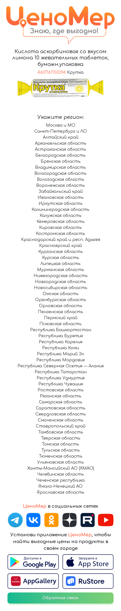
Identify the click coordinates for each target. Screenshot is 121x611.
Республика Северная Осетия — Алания (61, 366)
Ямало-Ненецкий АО (60, 486)
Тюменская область (60, 456)
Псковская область (60, 324)
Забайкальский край (60, 191)
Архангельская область (60, 143)
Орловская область (60, 306)
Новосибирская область (60, 288)
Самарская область (60, 402)
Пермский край (60, 318)
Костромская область (60, 233)
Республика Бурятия (60, 336)
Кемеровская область (61, 221)
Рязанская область (60, 396)
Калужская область (61, 215)
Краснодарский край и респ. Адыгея (60, 239)
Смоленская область (60, 420)
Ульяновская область (60, 462)
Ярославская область (60, 492)
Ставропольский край (60, 426)
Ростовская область (61, 390)
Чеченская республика (60, 480)
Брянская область (61, 161)
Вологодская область (60, 179)
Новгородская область (60, 282)
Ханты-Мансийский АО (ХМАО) (60, 468)
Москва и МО (60, 125)
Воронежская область (60, 185)
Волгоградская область (60, 173)
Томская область (60, 444)
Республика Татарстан (61, 372)
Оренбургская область (60, 300)
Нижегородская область (61, 276)
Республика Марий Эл (60, 354)
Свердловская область (60, 414)
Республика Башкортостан (60, 330)
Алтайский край (60, 137)
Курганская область (60, 251)
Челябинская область (60, 474)
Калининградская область (60, 209)
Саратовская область (60, 408)
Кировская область (60, 227)
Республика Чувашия (60, 384)
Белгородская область (60, 155)
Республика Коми (60, 348)
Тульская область (60, 450)
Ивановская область (61, 197)
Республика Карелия (60, 342)
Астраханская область (60, 149)
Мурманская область (60, 270)
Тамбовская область (60, 432)
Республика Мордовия (60, 360)
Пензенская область (60, 312)
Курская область (60, 257)
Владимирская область (60, 167)
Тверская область (60, 438)
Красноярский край (60, 245)
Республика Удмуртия (61, 378)
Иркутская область (61, 203)
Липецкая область (60, 263)
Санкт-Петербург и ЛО (60, 131)
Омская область (61, 294)
